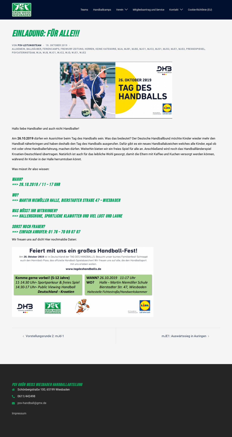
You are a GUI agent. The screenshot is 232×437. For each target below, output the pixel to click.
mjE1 (174, 49)
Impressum (19, 413)
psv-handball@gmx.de (32, 403)
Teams (84, 9)
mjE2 (181, 49)
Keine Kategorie (106, 49)
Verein (119, 9)
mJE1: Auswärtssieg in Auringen (184, 336)
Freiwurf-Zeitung (72, 49)
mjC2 (150, 49)
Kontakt (173, 9)
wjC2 (60, 52)
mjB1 (127, 49)
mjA (120, 49)
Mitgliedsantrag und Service (148, 9)
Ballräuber (33, 49)
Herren (89, 49)
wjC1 (52, 52)
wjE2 (82, 52)
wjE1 (75, 52)
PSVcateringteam (23, 52)
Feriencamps (51, 49)
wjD (67, 52)
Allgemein (18, 49)
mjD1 (158, 49)
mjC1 (142, 49)
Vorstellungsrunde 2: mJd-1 (45, 336)
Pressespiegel (195, 49)
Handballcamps (102, 9)
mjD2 (166, 49)
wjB (45, 52)
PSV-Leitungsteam (29, 45)
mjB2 (135, 49)
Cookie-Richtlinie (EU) (200, 9)
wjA (38, 52)
